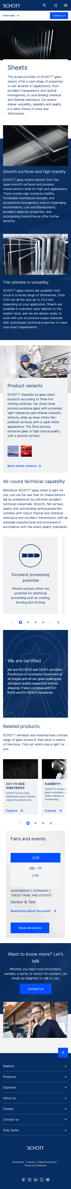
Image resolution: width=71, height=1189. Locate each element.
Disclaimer (18, 1162)
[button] (35, 1066)
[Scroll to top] (63, 1053)
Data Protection (47, 1162)
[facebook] (23, 1179)
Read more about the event (34, 911)
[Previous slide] (13, 622)
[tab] (20, 622)
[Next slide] (58, 622)
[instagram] (29, 1179)
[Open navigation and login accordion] (55, 5)
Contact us (59, 15)
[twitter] (41, 1179)
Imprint (31, 1162)
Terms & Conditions (35, 1165)
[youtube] (47, 1179)
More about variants (25, 466)
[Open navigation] (65, 5)
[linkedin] (35, 1179)
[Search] (44, 5)
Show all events (30, 928)
